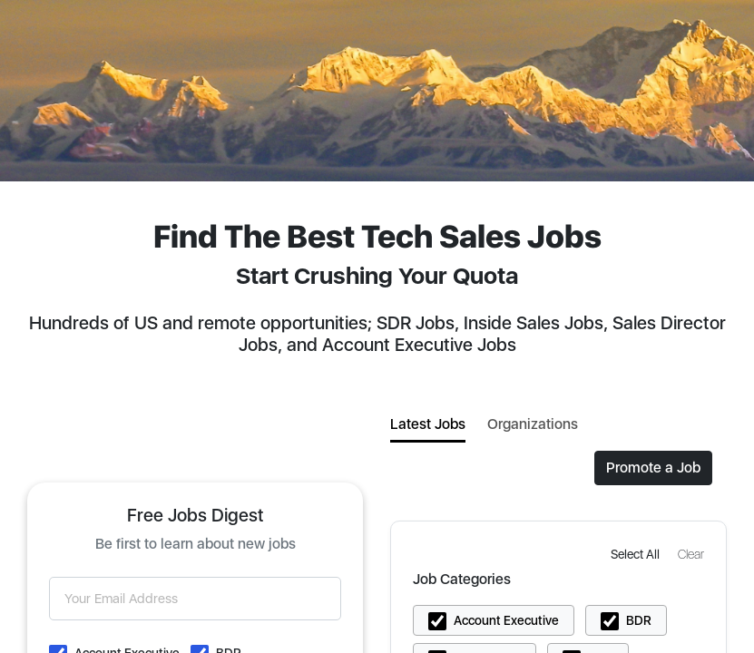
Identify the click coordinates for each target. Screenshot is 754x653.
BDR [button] (638, 620)
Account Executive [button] (506, 620)
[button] (637, 553)
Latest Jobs (427, 424)
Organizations (532, 424)
